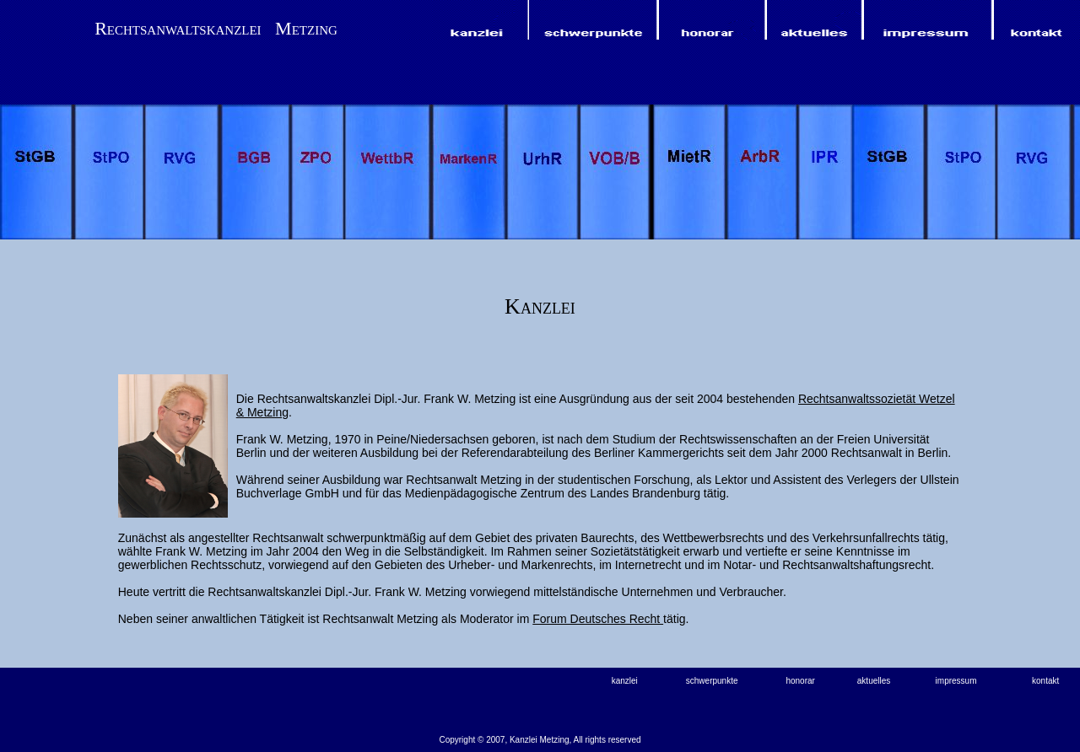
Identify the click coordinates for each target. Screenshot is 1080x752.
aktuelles (873, 680)
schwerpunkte (712, 680)
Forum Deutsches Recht (597, 619)
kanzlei (625, 680)
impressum (956, 680)
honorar (800, 680)
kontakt (1045, 680)
